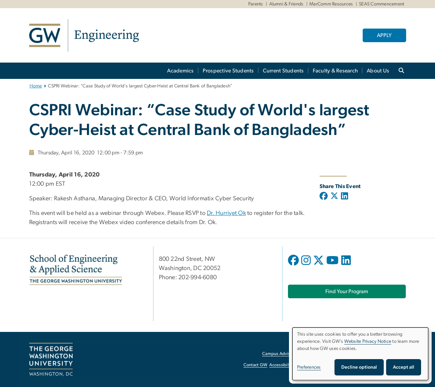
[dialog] (360, 353)
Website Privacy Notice (368, 341)
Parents (255, 4)
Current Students (283, 70)
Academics (180, 70)
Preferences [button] (309, 367)
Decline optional (359, 367)
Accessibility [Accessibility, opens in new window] (281, 365)
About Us (378, 70)
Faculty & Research (335, 70)
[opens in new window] (294, 265)
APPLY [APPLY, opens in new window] (384, 35)
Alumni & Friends (286, 4)
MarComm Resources (331, 4)
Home (36, 86)
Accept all (403, 367)
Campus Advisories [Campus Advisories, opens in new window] (280, 354)
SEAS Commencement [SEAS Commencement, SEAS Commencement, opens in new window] (381, 4)
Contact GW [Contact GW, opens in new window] (255, 365)
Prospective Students (228, 70)
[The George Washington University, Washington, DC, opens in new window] (51, 359)
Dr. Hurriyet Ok (226, 213)
